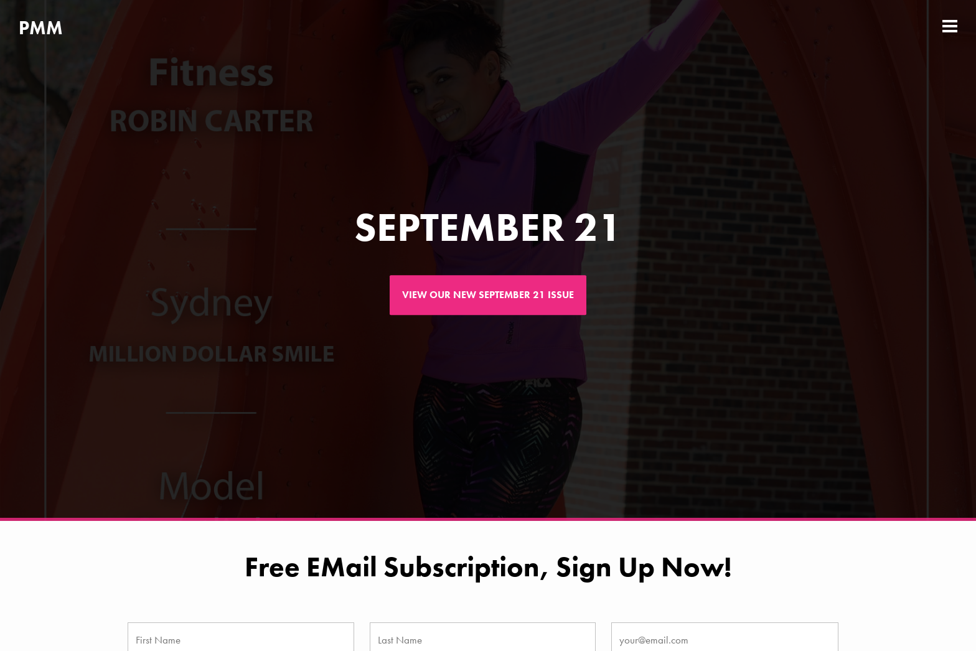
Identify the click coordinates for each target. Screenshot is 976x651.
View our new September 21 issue (488, 294)
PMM (41, 28)
